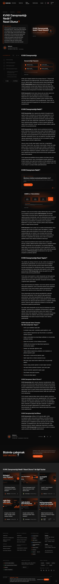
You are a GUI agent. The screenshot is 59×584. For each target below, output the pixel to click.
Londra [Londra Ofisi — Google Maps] (46, 544)
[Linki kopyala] (50, 436)
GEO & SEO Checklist (21, 541)
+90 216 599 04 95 (48, 550)
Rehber (19, 12)
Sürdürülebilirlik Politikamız (22, 548)
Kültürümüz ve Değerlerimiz (8, 537)
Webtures (5, 12)
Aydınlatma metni (40, 579)
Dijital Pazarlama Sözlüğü (22, 537)
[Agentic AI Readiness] (8, 569)
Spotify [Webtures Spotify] (50, 565)
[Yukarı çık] (56, 581)
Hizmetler (14, 3)
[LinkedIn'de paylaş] (44, 436)
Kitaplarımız (19, 535)
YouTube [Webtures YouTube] (53, 563)
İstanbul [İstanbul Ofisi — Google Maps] (46, 535)
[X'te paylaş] (47, 436)
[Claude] (44, 570)
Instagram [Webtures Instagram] (48, 563)
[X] (51, 570)
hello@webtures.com (49, 552)
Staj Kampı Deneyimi (7, 550)
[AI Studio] (46, 570)
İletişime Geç (52, 3)
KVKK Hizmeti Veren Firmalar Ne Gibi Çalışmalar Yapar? (12, 72)
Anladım (46, 579)
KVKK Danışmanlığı (9, 59)
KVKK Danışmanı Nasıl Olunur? (12, 74)
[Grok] (54, 570)
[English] (48, 3)
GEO (24, 176)
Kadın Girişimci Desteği (21, 550)
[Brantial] (33, 554)
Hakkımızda (5, 535)
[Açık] (45, 3)
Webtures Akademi (6, 548)
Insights (12, 12)
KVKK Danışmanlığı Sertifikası (12, 76)
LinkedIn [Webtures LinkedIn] (42, 563)
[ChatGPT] (41, 570)
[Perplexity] (49, 570)
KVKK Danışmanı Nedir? (10, 65)
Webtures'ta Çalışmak (7, 546)
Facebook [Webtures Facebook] (43, 565)
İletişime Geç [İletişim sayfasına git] (28, 185)
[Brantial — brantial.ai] (5, 567)
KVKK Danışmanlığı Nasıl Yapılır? (11, 68)
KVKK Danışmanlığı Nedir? (10, 62)
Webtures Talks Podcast (22, 539)
